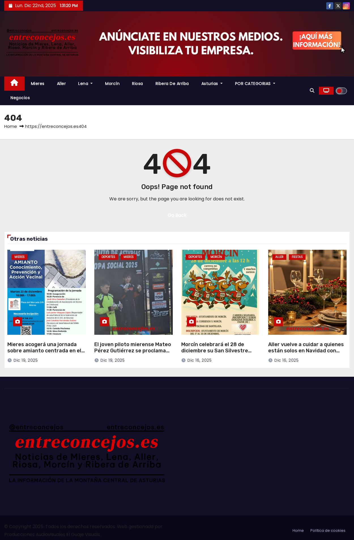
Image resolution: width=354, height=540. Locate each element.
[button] (312, 90)
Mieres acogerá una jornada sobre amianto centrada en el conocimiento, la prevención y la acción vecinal (44, 354)
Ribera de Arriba (172, 83)
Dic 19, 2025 (26, 360)
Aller (61, 83)
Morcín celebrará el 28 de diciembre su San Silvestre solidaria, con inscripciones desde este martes (215, 354)
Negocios (20, 98)
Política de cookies (328, 530)
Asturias (212, 83)
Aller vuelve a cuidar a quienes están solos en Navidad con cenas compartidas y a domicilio (306, 354)
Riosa (137, 83)
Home (10, 126)
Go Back (177, 215)
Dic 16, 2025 (199, 360)
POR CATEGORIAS (255, 83)
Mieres (37, 83)
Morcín (112, 83)
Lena (85, 83)
